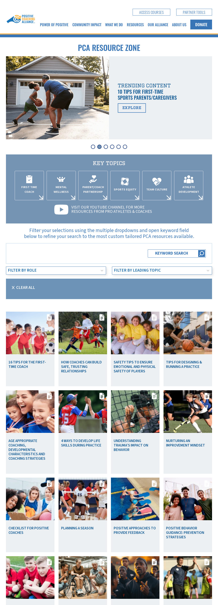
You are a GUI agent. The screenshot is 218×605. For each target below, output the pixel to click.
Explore (131, 108)
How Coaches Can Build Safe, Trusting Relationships (81, 367)
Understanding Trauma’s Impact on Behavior (131, 445)
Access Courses (151, 12)
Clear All (25, 287)
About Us (179, 24)
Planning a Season (77, 528)
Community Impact (86, 24)
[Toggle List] (102, 270)
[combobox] (52, 270)
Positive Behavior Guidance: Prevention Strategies (185, 533)
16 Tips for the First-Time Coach (27, 364)
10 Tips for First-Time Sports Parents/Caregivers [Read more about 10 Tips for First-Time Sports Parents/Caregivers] (147, 94)
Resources (135, 24)
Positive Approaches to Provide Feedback (135, 530)
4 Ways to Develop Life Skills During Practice (81, 443)
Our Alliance (158, 24)
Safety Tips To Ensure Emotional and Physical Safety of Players (135, 367)
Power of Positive (54, 24)
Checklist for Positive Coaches (29, 530)
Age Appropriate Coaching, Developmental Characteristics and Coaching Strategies (27, 449)
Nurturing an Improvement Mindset (185, 443)
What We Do (114, 24)
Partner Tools (194, 12)
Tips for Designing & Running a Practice (184, 364)
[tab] (93, 147)
